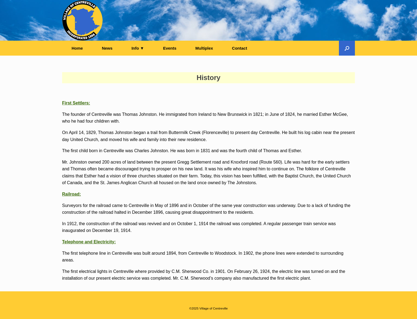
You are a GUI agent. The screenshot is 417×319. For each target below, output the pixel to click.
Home (77, 48)
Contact (239, 48)
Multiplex (204, 48)
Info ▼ (137, 48)
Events (169, 48)
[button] (347, 48)
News (107, 48)
